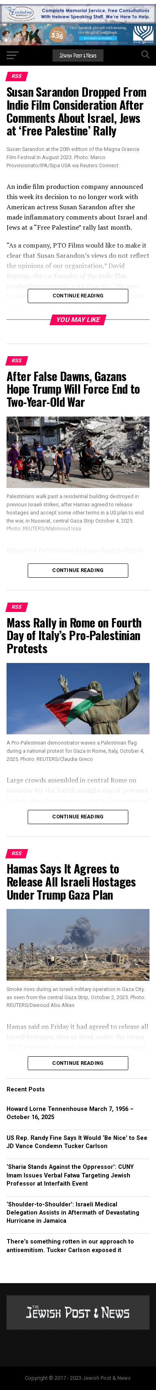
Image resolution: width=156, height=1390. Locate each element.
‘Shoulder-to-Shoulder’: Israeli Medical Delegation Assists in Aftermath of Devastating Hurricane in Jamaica (73, 1212)
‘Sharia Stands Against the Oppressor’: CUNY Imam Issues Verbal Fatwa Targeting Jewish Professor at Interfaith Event (70, 1175)
